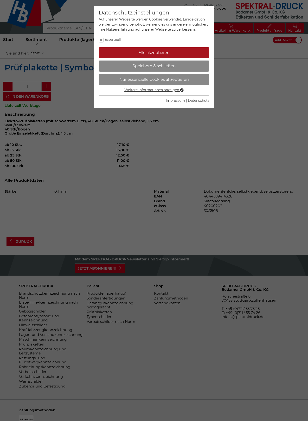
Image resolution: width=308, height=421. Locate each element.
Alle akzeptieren (154, 52)
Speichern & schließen (154, 66)
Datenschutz (198, 100)
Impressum (175, 100)
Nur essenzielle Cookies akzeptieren (154, 79)
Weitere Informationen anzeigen (154, 90)
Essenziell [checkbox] (113, 39)
